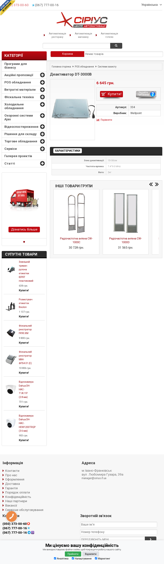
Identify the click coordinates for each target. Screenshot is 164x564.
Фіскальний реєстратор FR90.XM (25, 329)
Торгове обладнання (20, 141)
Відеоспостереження (21, 127)
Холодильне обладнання (14, 106)
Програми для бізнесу (15, 65)
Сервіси (10, 149)
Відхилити (90, 554)
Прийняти (73, 554)
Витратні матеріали (20, 90)
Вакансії (11, 505)
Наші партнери (16, 501)
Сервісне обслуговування (24, 510)
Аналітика (61, 558)
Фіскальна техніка (19, 97)
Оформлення (14, 479)
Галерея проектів (18, 156)
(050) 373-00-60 (15, 524)
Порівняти (106, 119)
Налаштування (82, 558)
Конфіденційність (18, 497)
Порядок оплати (17, 492)
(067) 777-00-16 (47, 5)
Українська (149, 5)
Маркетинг (102, 558)
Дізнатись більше (24, 229)
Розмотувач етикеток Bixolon (25, 303)
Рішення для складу (20, 134)
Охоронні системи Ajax (18, 117)
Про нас (11, 475)
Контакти (12, 471)
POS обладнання (17, 82)
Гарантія (11, 488)
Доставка (12, 484)
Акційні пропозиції (18, 75)
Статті (9, 163)
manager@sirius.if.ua (94, 478)
